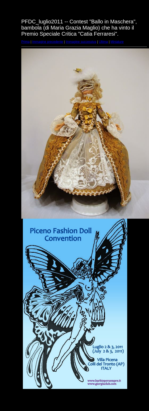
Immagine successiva (81, 42)
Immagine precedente (47, 42)
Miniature (116, 42)
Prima (25, 42)
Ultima (103, 42)
